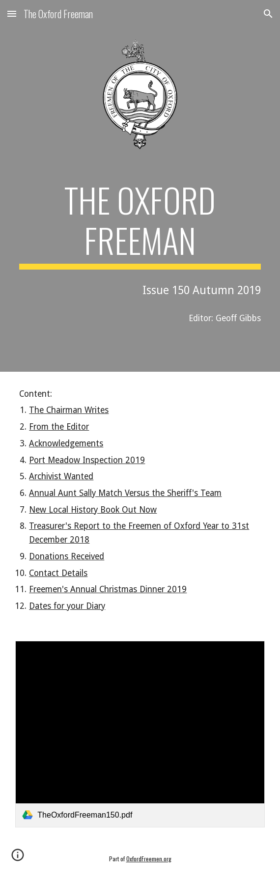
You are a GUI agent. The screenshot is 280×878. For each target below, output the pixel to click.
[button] (12, 13)
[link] (139, 734)
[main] (139, 224)
